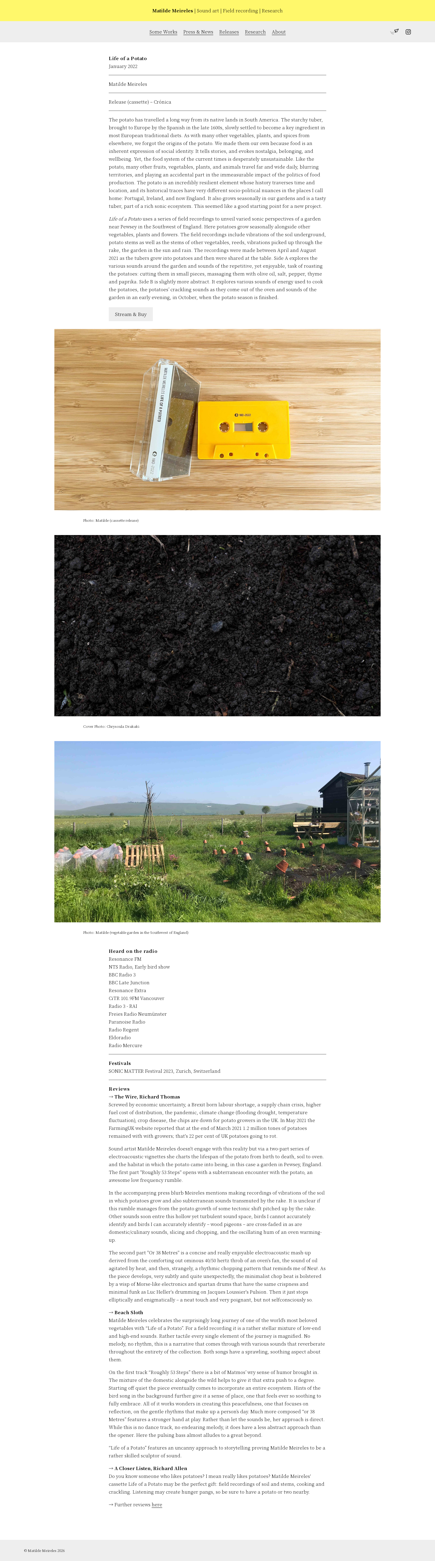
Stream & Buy (131, 314)
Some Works (163, 31)
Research (255, 31)
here (157, 1504)
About (279, 31)
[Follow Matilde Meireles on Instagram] (405, 33)
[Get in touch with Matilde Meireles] (393, 33)
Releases (229, 31)
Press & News (198, 31)
